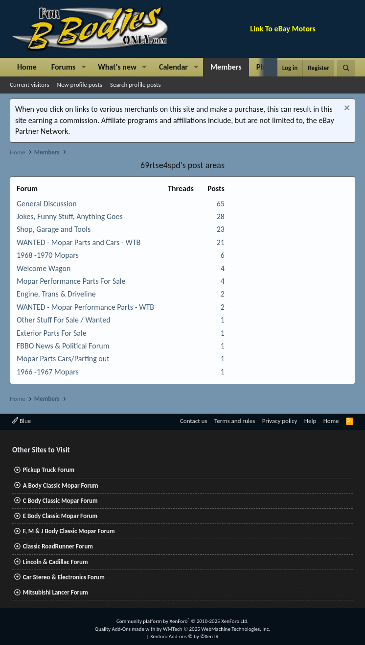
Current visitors (29, 84)
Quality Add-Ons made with (126, 629)
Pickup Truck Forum (48, 469)
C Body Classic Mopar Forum (60, 500)
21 (221, 242)
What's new (117, 67)
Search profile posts (135, 84)
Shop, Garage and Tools (54, 229)
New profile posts (79, 84)
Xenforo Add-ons (184, 636)
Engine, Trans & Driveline (56, 293)
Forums (63, 67)
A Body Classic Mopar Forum (60, 485)
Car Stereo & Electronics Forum (64, 577)
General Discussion (47, 203)
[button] (83, 67)
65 (221, 203)
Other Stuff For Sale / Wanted (64, 319)
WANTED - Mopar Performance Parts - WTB (85, 307)
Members (226, 67)
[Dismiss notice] (346, 109)
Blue (21, 420)
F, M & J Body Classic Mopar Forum (69, 531)
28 (221, 216)
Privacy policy (279, 420)
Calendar (173, 67)
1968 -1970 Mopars (48, 255)
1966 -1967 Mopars (48, 371)
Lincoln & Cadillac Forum (55, 562)
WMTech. (216, 629)
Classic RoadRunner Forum (58, 546)
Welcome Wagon (43, 268)
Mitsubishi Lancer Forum (55, 592)
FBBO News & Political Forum (63, 345)
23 (221, 229)
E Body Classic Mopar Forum (60, 516)
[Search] (346, 68)
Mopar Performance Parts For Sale (71, 281)
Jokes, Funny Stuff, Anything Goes (70, 216)
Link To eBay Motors (283, 28)
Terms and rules (234, 420)
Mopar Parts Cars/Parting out (63, 358)
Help (310, 420)
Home (27, 67)
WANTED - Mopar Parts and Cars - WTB (78, 242)
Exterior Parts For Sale (52, 333)
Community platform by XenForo (182, 621)
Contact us (193, 420)
